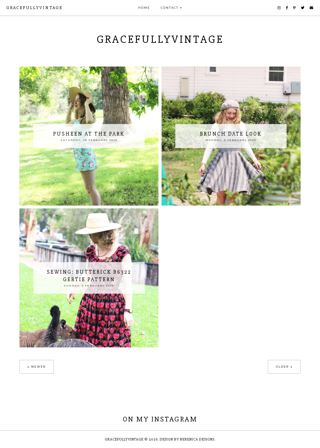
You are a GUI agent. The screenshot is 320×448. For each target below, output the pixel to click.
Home (144, 7)
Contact (169, 7)
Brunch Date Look (231, 134)
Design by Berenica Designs (187, 439)
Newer (38, 366)
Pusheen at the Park (89, 134)
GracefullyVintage (34, 7)
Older (282, 366)
